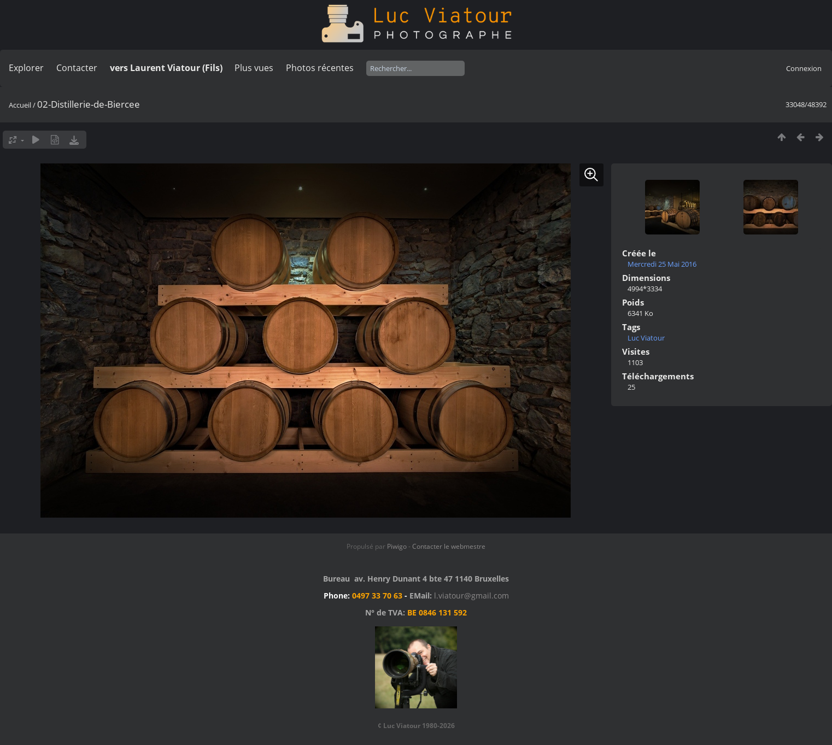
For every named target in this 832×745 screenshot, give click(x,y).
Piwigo (397, 546)
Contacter (76, 68)
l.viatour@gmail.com (471, 595)
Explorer (26, 68)
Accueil (20, 105)
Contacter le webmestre (448, 546)
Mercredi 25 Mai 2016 (662, 264)
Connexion (804, 68)
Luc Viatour (646, 338)
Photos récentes (320, 68)
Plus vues (254, 68)
